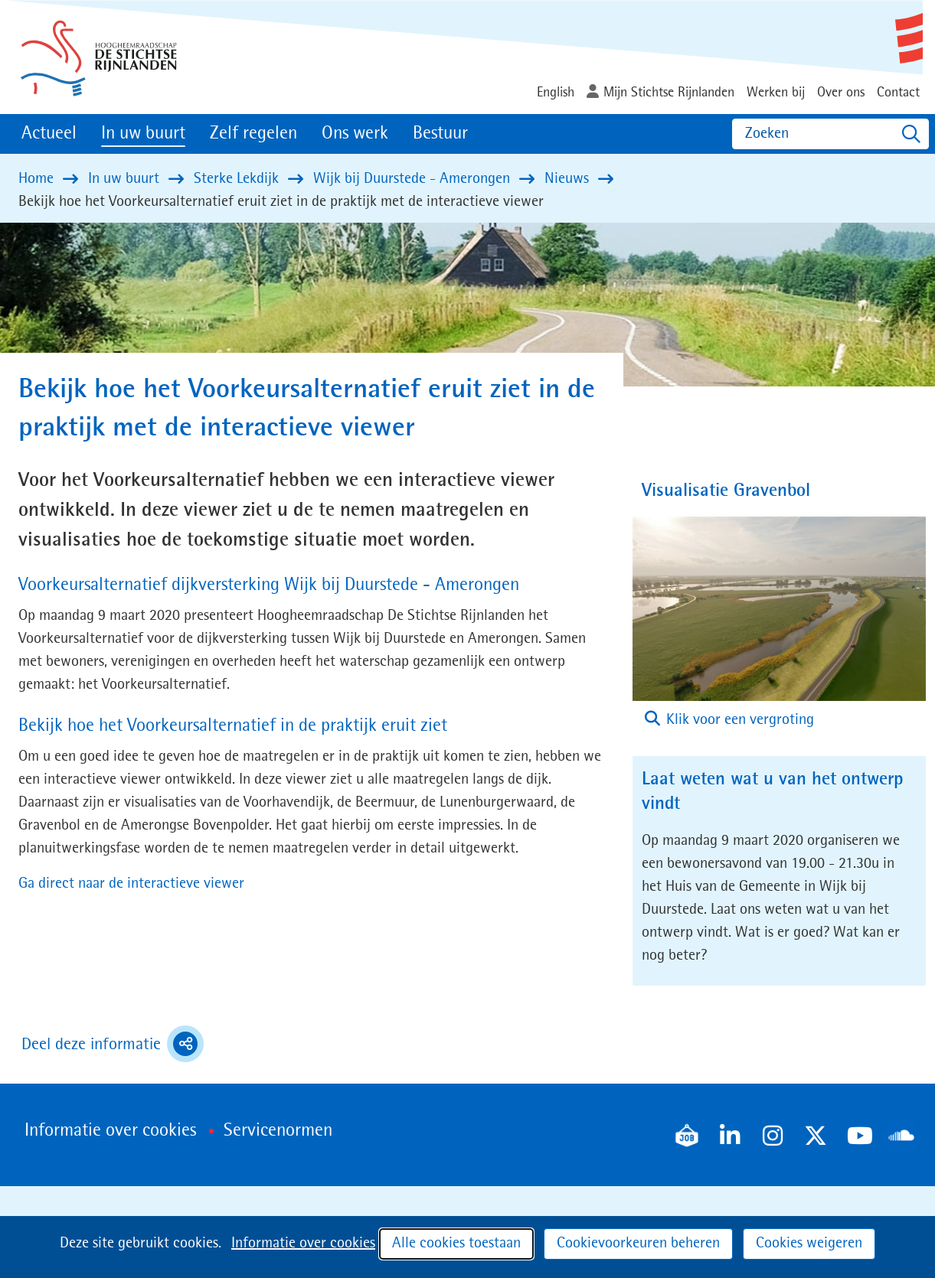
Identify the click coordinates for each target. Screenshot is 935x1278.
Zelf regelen (253, 134)
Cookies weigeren (809, 1243)
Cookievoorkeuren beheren (638, 1243)
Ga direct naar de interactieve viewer (131, 884)
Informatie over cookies (303, 1243)
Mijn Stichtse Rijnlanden (668, 92)
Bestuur (440, 134)
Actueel (49, 134)
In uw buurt (143, 134)
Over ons (841, 92)
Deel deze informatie (112, 1043)
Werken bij (776, 92)
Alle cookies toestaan (456, 1243)
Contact (898, 92)
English (555, 92)
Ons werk (355, 134)
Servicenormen (278, 1131)
